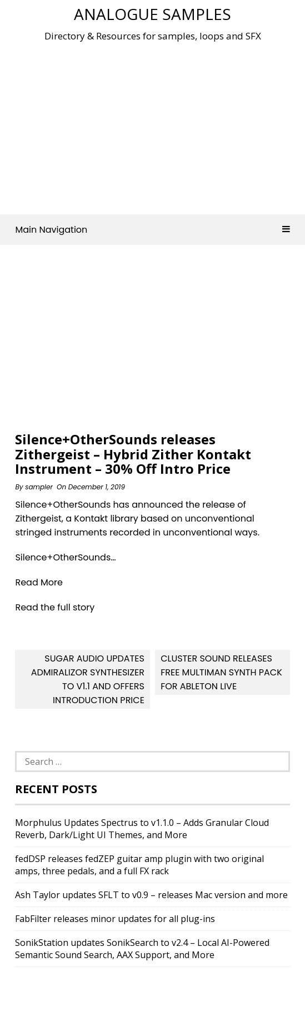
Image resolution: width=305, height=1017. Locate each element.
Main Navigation (152, 229)
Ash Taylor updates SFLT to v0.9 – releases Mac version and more (151, 895)
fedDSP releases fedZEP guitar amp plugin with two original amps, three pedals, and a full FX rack (139, 865)
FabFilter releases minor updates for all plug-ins (115, 919)
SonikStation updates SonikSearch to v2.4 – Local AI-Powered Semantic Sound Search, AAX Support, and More (142, 948)
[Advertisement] (159, 124)
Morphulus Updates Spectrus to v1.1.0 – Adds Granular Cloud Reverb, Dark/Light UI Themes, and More (142, 828)
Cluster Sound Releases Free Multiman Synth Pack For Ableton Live (221, 672)
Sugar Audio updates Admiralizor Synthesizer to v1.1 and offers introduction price (87, 679)
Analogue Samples (152, 13)
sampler (39, 487)
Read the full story (54, 607)
